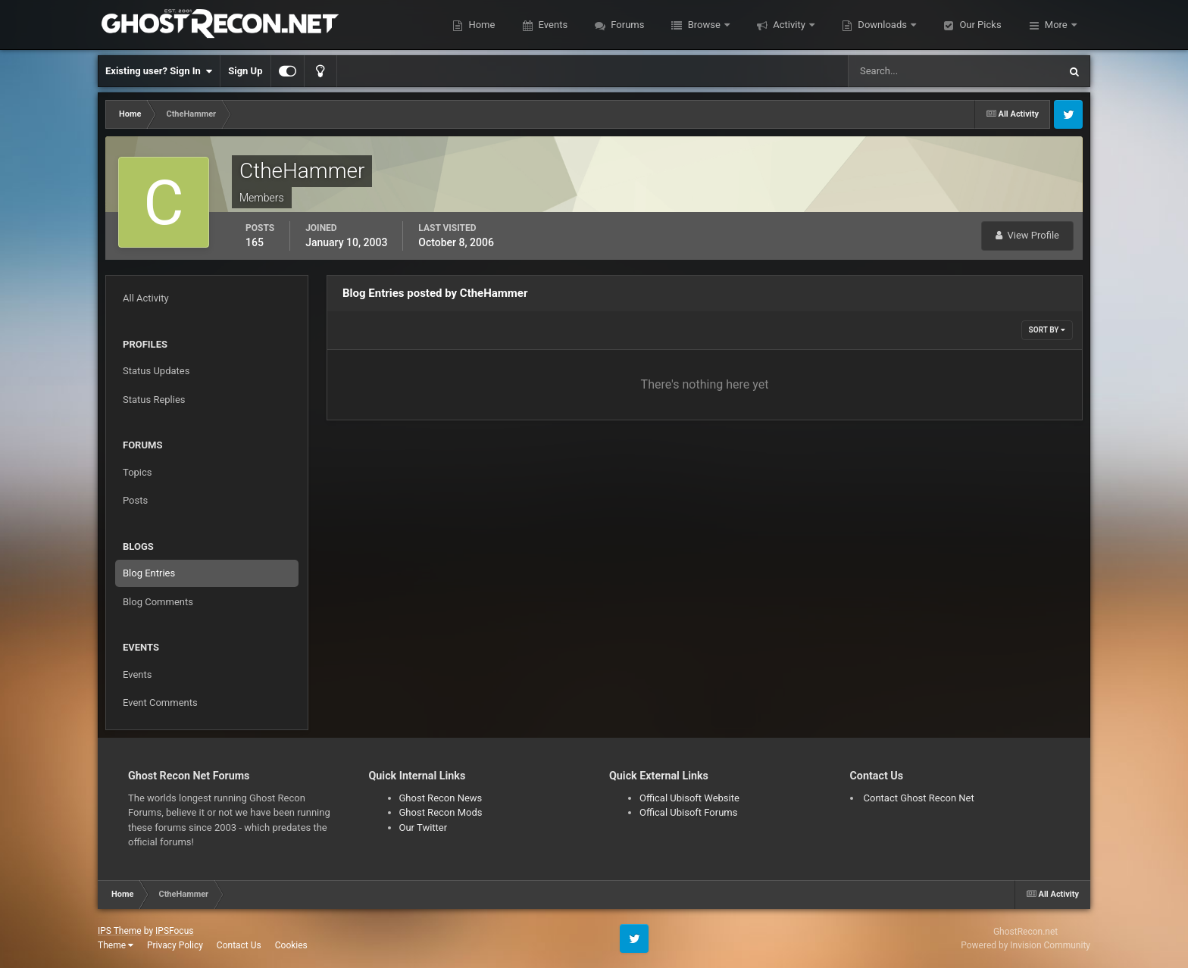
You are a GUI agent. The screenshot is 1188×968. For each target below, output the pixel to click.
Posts (135, 500)
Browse (704, 24)
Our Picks (979, 24)
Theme (115, 945)
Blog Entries (149, 573)
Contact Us (239, 945)
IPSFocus (174, 931)
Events (551, 24)
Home (480, 24)
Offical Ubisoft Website (689, 798)
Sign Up (245, 71)
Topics (137, 472)
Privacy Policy (175, 945)
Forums (626, 24)
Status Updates (156, 370)
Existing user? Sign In (158, 71)
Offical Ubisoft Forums (688, 812)
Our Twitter (423, 827)
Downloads (882, 24)
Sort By (1047, 330)
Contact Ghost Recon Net (919, 798)
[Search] (907, 71)
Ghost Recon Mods (441, 812)
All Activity (146, 298)
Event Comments (160, 702)
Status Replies (154, 399)
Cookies (291, 945)
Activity (789, 24)
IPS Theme (120, 931)
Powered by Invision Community (1025, 945)
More (1056, 24)
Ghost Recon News (441, 798)
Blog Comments (158, 601)
